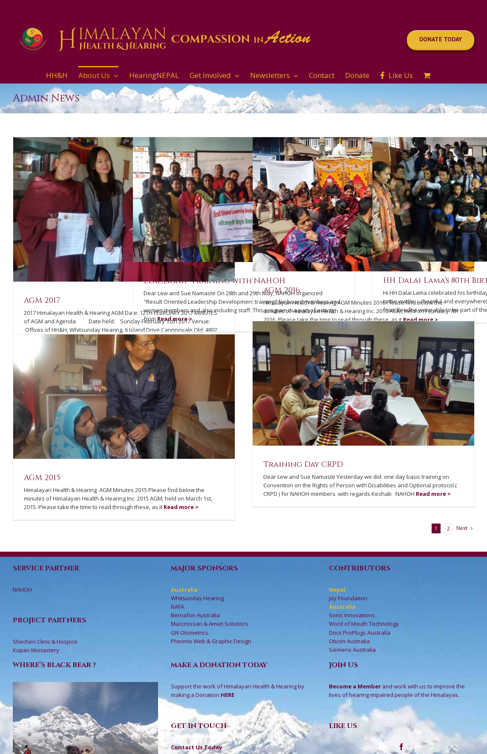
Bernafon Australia (195, 615)
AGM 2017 (42, 300)
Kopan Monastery (36, 650)
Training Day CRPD (303, 464)
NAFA (177, 606)
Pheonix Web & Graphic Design (211, 641)
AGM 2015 (42, 477)
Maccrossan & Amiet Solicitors (209, 623)
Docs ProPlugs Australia (359, 632)
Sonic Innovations (352, 615)
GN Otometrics (189, 632)
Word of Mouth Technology (364, 623)
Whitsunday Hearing (197, 598)
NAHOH (22, 589)
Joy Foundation (348, 598)
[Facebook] (401, 746)
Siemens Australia (352, 649)
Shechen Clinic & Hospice (45, 641)
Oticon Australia (349, 641)
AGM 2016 (281, 290)
